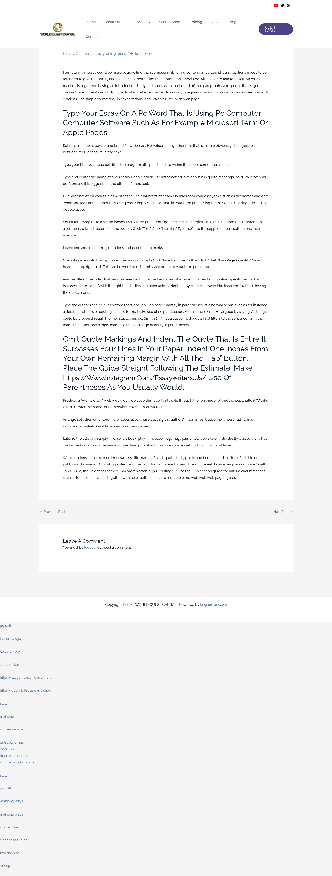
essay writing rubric (113, 53)
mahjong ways (12, 801)
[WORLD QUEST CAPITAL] (58, 22)
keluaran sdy (10, 652)
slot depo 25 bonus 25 (18, 763)
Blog (225, 22)
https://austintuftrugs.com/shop (27, 691)
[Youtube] (276, 5)
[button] (275, 22)
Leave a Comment (78, 53)
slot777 (6, 704)
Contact (242, 22)
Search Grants (166, 22)
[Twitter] (282, 5)
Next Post (282, 512)
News (209, 22)
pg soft (6, 626)
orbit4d (6, 866)
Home (91, 22)
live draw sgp (11, 639)
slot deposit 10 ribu (15, 840)
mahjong (7, 716)
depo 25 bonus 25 (14, 756)
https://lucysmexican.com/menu (27, 678)
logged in (92, 548)
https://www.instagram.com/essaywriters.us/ (144, 377)
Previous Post (52, 512)
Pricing (191, 22)
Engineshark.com (213, 605)
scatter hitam (11, 665)
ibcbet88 (7, 749)
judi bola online (12, 742)
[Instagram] (288, 5)
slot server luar (12, 730)
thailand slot (10, 853)
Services (137, 22)
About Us (110, 22)
